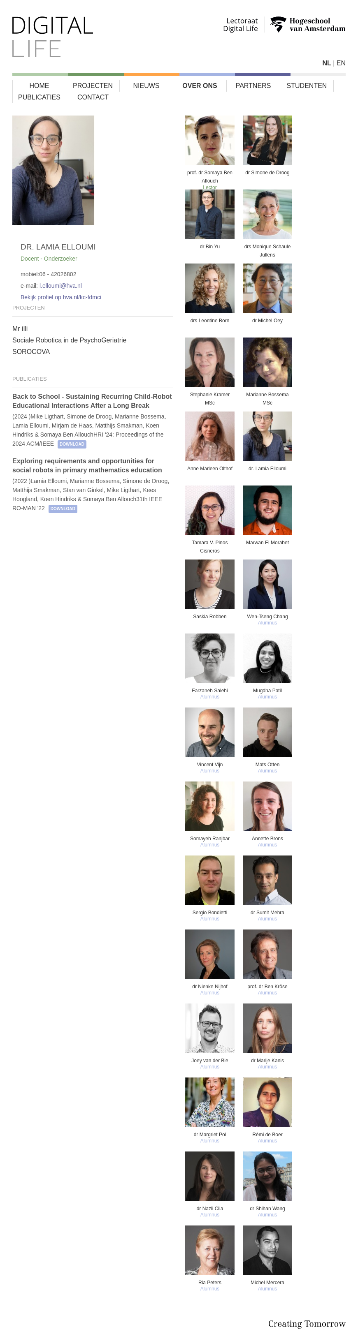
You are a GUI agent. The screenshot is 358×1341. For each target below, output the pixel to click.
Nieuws (146, 85)
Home (39, 85)
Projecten (93, 85)
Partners (253, 85)
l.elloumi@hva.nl (61, 285)
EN (341, 63)
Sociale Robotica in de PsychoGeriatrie (69, 340)
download (72, 444)
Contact (93, 97)
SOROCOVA (31, 351)
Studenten (307, 85)
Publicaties (39, 97)
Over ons (199, 85)
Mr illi (20, 328)
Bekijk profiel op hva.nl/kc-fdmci (61, 297)
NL (326, 63)
